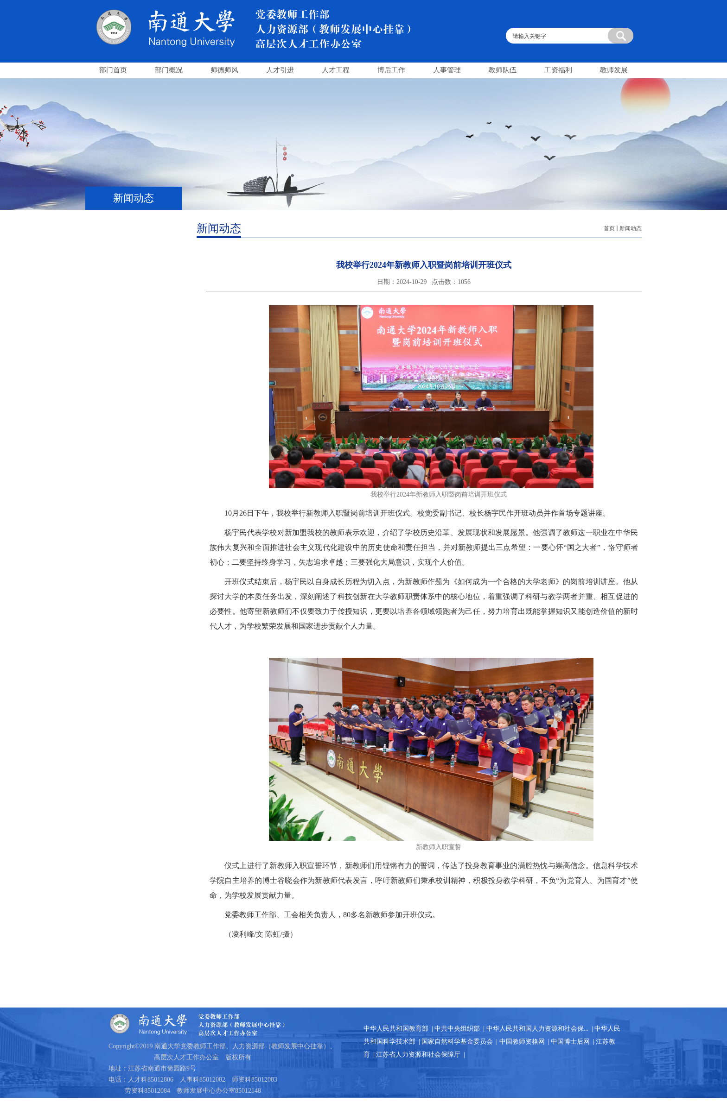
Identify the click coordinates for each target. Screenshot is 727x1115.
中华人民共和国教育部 (396, 1028)
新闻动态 (630, 228)
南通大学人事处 (270, 24)
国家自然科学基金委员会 (457, 1041)
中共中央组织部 (457, 1028)
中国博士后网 (570, 1041)
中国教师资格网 (522, 1041)
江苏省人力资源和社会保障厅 (418, 1054)
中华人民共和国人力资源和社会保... (537, 1028)
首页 (609, 228)
